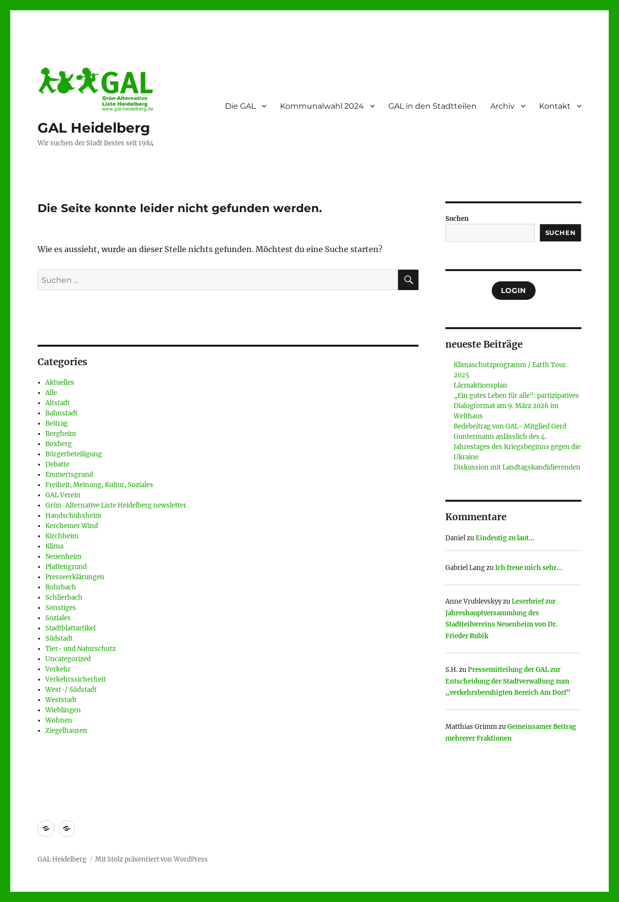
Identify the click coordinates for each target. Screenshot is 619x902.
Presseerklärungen (74, 577)
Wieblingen (63, 710)
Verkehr (58, 669)
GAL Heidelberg (94, 127)
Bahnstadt (61, 413)
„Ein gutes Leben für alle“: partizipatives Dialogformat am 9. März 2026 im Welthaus (516, 406)
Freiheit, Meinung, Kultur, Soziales (99, 485)
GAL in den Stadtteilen (432, 106)
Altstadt (57, 403)
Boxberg (58, 444)
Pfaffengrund (66, 567)
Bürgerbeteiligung (73, 454)
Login (513, 290)
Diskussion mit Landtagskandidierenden (517, 467)
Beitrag (56, 423)
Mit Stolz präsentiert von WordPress (151, 859)
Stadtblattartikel (70, 628)
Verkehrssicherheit (75, 679)
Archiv (502, 106)
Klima (54, 546)
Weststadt (61, 700)
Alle (51, 393)
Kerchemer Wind (71, 526)
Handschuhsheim (73, 515)
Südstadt (59, 638)
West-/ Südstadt (71, 690)
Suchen (457, 219)
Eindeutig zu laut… (505, 538)
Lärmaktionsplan (480, 385)
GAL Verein (62, 495)
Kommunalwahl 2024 (322, 106)
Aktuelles (59, 382)
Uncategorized (68, 659)
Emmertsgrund (69, 475)
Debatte (57, 464)
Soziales (58, 618)
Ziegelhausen (66, 730)
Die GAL (240, 106)
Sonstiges (60, 608)
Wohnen (58, 720)
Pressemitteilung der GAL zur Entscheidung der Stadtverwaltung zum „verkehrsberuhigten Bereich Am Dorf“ (508, 681)
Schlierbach (63, 597)
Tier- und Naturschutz (80, 649)
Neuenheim (63, 556)
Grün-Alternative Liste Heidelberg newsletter (115, 505)
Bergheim (60, 434)
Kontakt (555, 106)
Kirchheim (62, 536)
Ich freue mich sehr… (528, 568)
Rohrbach (60, 587)
